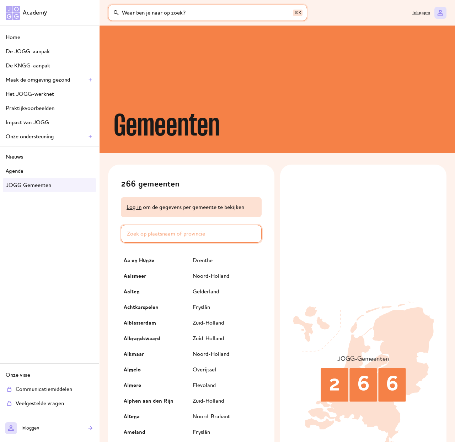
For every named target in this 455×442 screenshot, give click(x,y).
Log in (134, 207)
